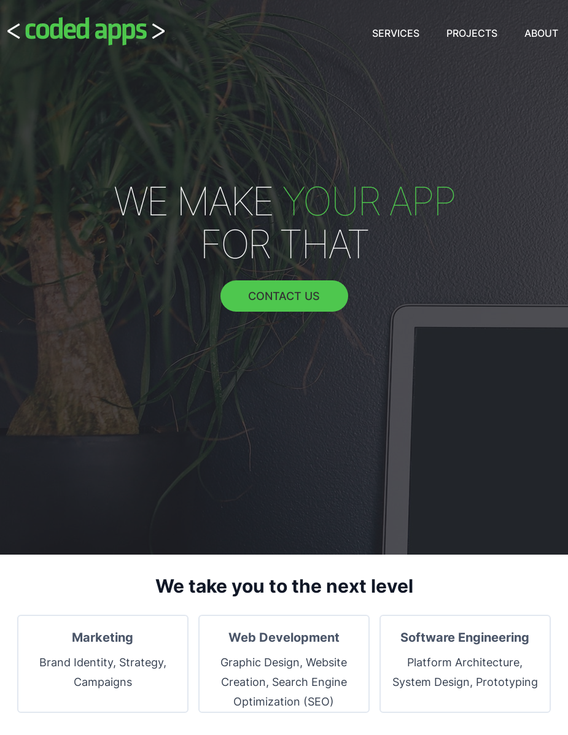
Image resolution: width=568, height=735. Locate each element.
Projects (471, 33)
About (541, 33)
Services (395, 33)
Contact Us (284, 296)
